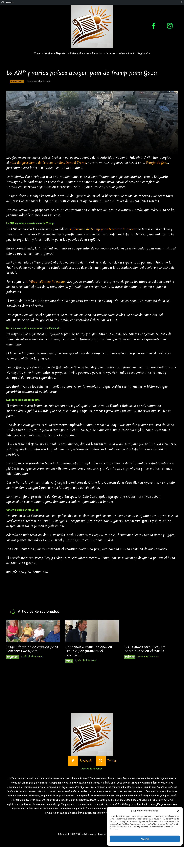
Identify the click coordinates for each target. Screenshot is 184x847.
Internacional (17, 81)
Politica (130, 657)
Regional (12, 657)
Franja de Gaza (157, 163)
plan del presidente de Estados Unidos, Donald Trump (48, 163)
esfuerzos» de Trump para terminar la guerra (103, 229)
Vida (69, 661)
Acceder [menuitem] (9, 2)
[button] (178, 810)
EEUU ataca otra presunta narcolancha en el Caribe (145, 649)
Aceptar (145, 838)
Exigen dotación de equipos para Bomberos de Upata (32, 649)
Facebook (85, 760)
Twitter (111, 760)
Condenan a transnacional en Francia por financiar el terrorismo (88, 651)
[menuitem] (2, 2)
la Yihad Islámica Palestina (45, 282)
